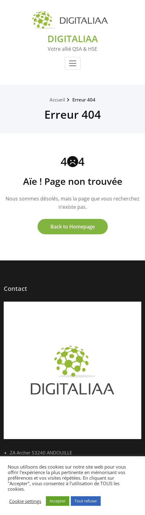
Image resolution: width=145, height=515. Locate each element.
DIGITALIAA (72, 38)
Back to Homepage (72, 226)
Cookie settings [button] (25, 501)
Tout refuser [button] (86, 501)
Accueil (57, 100)
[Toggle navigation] (73, 63)
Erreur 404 (83, 100)
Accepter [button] (58, 501)
